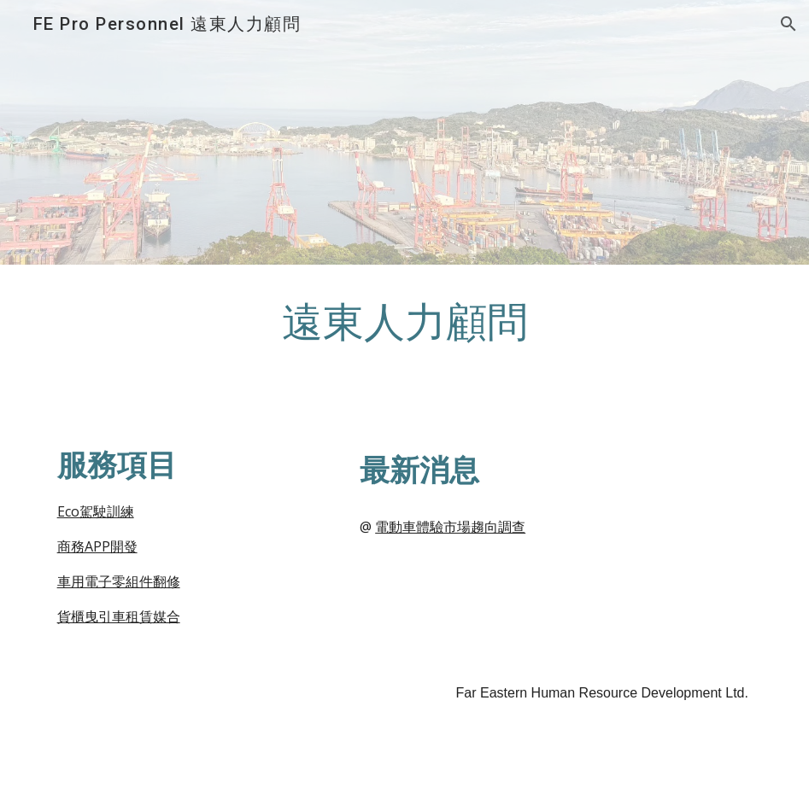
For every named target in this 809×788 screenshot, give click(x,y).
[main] (404, 340)
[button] (788, 23)
